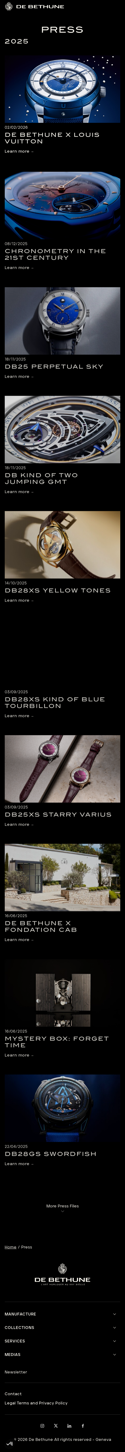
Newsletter (16, 1372)
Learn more (17, 151)
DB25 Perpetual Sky (54, 373)
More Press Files (62, 1211)
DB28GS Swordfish (51, 1161)
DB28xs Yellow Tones (58, 597)
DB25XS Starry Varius (58, 821)
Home (11, 1247)
